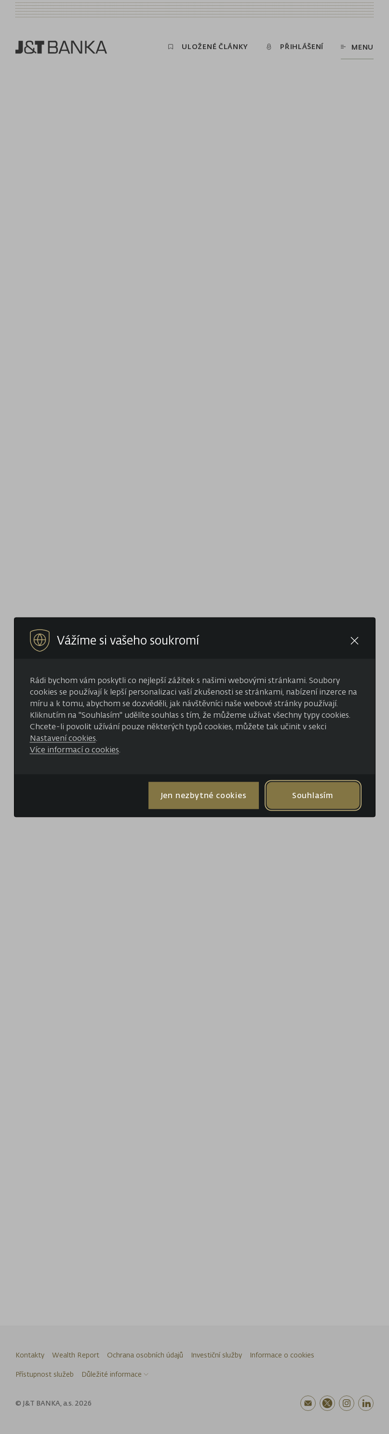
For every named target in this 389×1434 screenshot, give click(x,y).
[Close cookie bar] (354, 640)
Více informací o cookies (74, 749)
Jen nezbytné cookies (204, 795)
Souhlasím (313, 795)
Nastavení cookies (63, 737)
